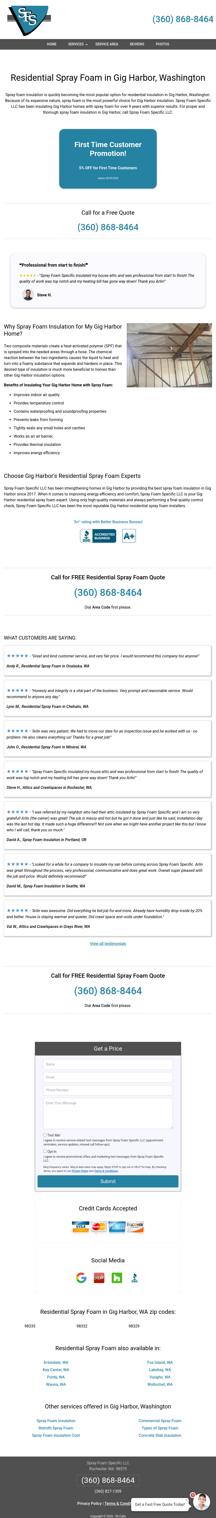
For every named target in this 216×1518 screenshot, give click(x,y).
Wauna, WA (56, 1370)
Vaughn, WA (159, 1362)
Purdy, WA (56, 1362)
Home (52, 44)
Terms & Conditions (106, 1156)
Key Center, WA (56, 1355)
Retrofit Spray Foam (56, 1413)
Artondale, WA (55, 1348)
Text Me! (53, 1121)
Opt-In (51, 1137)
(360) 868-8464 (183, 19)
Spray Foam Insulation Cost (56, 1421)
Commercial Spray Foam (160, 1406)
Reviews (137, 44)
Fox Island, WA (160, 1348)
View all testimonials (108, 929)
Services (78, 46)
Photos (162, 44)
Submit (108, 1167)
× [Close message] (186, 1500)
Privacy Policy (80, 1156)
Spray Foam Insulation (56, 1406)
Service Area (106, 44)
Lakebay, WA (160, 1355)
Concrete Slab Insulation (160, 1421)
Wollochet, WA (160, 1370)
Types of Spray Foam (160, 1413)
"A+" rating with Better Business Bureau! (108, 507)
